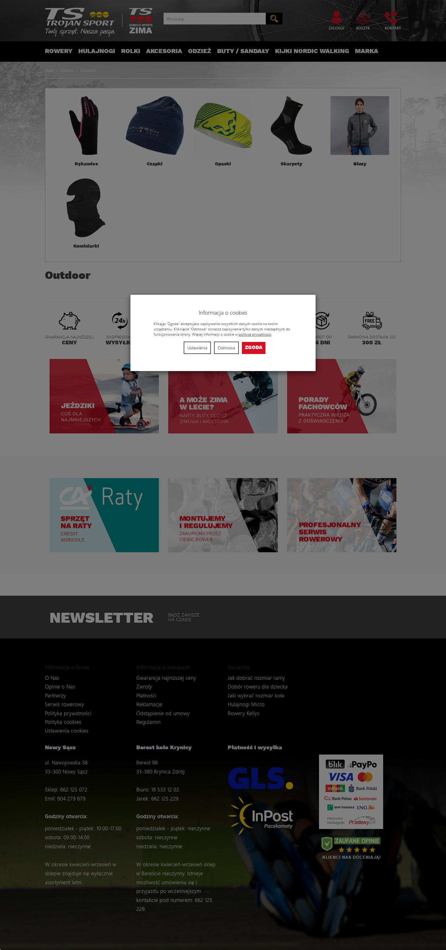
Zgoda (253, 347)
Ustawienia (197, 347)
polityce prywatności (254, 334)
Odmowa (226, 347)
